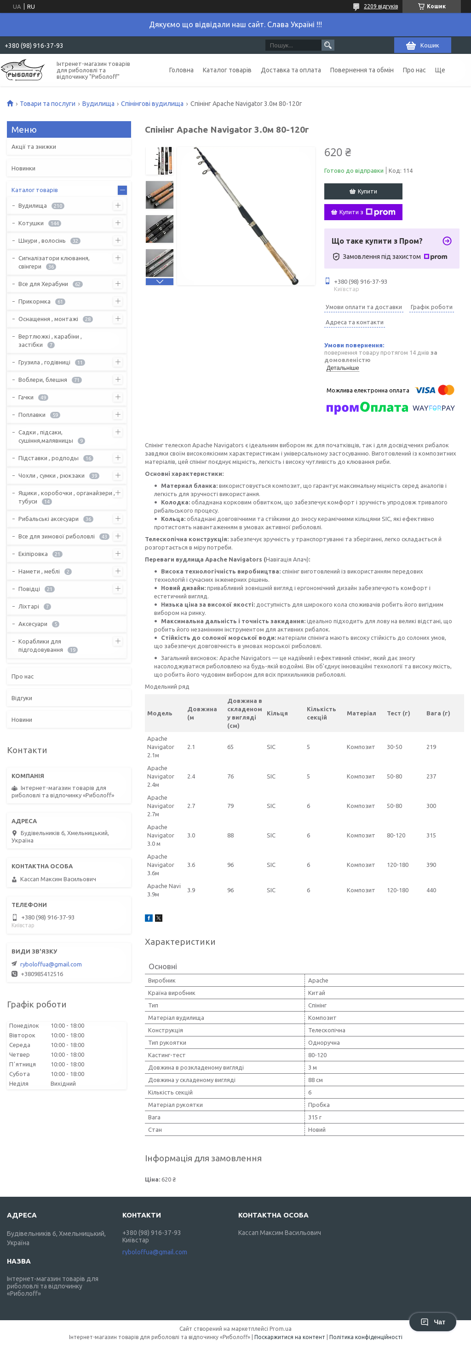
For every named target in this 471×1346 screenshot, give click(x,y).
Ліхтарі (28, 606)
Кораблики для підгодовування (40, 645)
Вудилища (98, 103)
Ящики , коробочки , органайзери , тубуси (66, 497)
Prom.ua (281, 1329)
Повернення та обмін (362, 70)
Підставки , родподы (48, 458)
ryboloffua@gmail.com (51, 964)
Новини (21, 719)
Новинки (23, 168)
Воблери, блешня (42, 379)
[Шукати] (328, 45)
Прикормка (34, 301)
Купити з (367, 212)
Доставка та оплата (291, 70)
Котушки (31, 223)
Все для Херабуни (43, 284)
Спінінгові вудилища (152, 103)
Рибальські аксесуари (48, 518)
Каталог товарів (227, 70)
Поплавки (32, 414)
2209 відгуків (381, 6)
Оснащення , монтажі (48, 319)
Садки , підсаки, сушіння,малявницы (45, 436)
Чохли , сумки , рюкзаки (51, 475)
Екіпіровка (33, 553)
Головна (181, 70)
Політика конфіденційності (365, 1337)
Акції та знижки (33, 146)
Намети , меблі (39, 571)
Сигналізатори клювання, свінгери (54, 262)
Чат (432, 1322)
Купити (367, 191)
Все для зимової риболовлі (56, 536)
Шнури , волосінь (42, 240)
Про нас (414, 70)
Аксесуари (32, 623)
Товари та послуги (47, 103)
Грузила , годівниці (44, 362)
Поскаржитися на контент (289, 1337)
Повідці (29, 588)
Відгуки (21, 698)
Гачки (26, 397)
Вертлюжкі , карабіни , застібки (50, 340)
